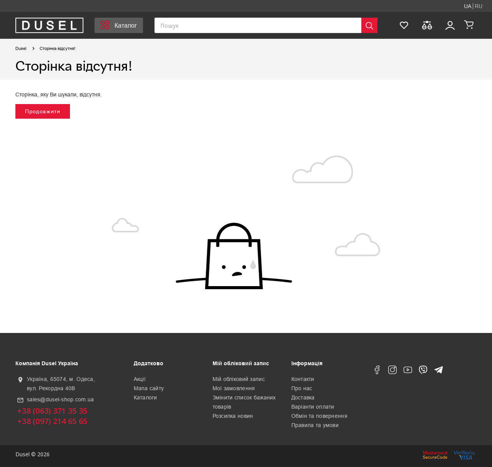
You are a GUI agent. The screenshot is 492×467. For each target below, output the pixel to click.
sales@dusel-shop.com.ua (60, 399)
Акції (140, 379)
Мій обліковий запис (239, 379)
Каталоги (145, 397)
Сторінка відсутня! (57, 48)
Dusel (20, 48)
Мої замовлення (234, 388)
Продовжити (42, 111)
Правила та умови (315, 425)
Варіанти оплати (312, 407)
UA (467, 6)
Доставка (303, 397)
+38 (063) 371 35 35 (52, 411)
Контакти (302, 379)
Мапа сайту (149, 388)
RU (478, 6)
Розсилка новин (233, 416)
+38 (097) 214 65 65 (52, 421)
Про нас (301, 388)
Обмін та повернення (319, 416)
